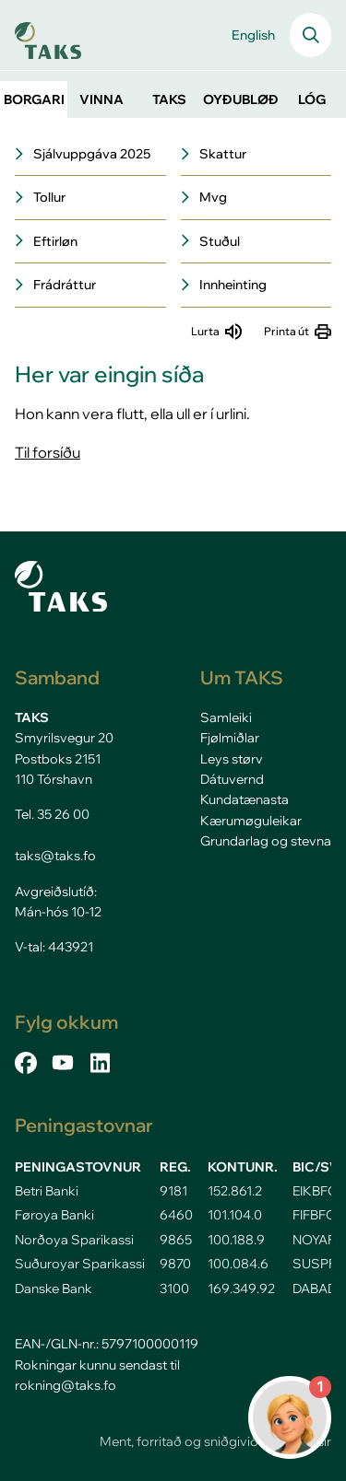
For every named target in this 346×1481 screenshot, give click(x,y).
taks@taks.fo (55, 855)
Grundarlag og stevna (265, 841)
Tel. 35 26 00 (52, 814)
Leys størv (231, 759)
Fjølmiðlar (229, 737)
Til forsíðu (47, 452)
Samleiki (226, 717)
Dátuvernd (232, 779)
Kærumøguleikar (251, 820)
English (253, 35)
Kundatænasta (244, 799)
